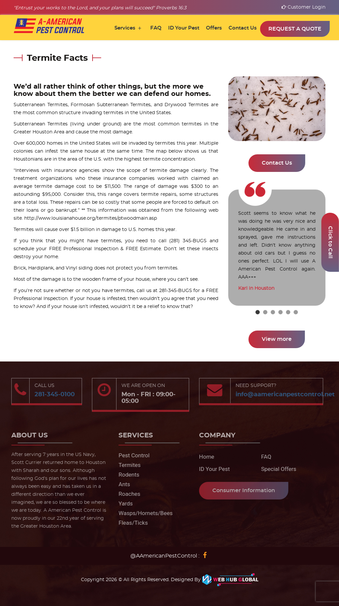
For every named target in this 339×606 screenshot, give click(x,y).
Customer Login (303, 7)
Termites (127, 465)
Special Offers (276, 469)
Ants (122, 484)
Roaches (127, 494)
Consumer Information (241, 490)
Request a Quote (294, 29)
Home (204, 456)
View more (277, 339)
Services (124, 28)
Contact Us (243, 28)
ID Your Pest (183, 28)
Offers (214, 28)
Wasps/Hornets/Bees (143, 513)
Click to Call (330, 242)
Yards (123, 503)
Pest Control (131, 455)
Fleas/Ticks (130, 522)
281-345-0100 (52, 395)
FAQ (156, 28)
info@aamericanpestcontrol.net (282, 395)
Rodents (126, 474)
